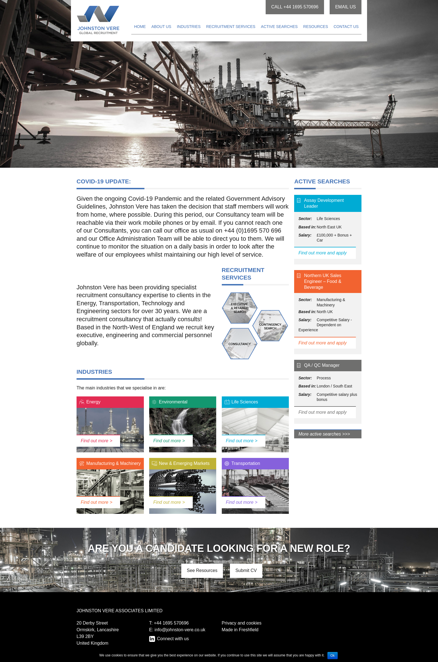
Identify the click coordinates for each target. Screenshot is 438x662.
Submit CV (246, 570)
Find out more (94, 440)
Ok (332, 656)
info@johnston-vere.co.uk (179, 629)
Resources (315, 26)
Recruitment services (230, 26)
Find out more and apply (322, 252)
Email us (345, 6)
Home (140, 26)
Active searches (279, 26)
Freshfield (248, 629)
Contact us (346, 26)
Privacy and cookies (241, 623)
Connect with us (172, 638)
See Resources (202, 570)
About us (161, 26)
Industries (189, 26)
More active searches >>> (324, 434)
